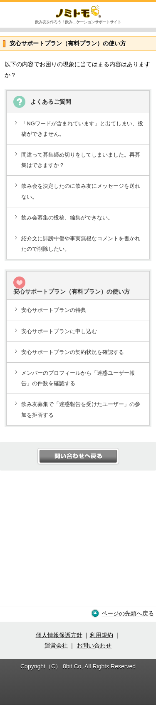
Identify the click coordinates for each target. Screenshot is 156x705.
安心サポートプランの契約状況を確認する (72, 352)
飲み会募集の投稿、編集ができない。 (67, 217)
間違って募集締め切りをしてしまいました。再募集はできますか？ (80, 160)
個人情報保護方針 (59, 635)
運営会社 (56, 645)
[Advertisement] (78, 541)
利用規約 (101, 635)
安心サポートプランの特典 (53, 310)
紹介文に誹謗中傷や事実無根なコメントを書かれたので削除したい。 (80, 243)
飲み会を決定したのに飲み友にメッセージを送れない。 (80, 191)
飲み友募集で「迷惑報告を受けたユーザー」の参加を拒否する (80, 409)
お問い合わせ (94, 645)
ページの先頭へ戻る (128, 613)
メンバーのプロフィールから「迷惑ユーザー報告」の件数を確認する (78, 378)
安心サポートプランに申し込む (59, 331)
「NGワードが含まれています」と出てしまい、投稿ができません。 (82, 128)
